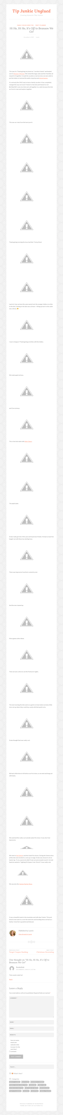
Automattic (38, 1105)
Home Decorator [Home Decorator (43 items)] (16, 1088)
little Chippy (28, 441)
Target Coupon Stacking (20, 951)
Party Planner (40, 25)
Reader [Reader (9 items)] (26, 1091)
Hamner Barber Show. (25, 884)
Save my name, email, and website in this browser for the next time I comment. (15, 1045)
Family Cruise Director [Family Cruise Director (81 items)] (18, 1085)
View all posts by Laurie (25, 934)
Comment (14, 998)
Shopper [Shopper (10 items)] (34, 1091)
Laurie (37, 37)
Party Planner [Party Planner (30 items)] (15, 1091)
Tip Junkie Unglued (31, 11)
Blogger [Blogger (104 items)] (25, 1082)
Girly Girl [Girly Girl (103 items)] (42, 1085)
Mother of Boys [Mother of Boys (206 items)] (31, 1088)
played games (43, 78)
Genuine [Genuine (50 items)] (33, 1085)
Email (12, 1028)
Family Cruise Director (25, 25)
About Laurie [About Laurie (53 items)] (15, 1082)
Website (13, 1034)
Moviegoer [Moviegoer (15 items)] (44, 1088)
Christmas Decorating (43, 951)
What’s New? (17, 1073)
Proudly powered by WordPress (31, 1103)
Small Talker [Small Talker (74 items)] (45, 1091)
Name (12, 1022)
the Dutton (19, 855)
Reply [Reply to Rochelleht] (11, 979)
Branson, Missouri (19, 73)
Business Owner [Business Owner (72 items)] (37, 1082)
